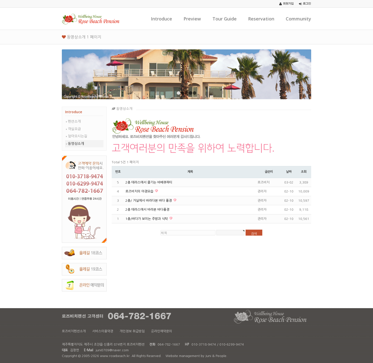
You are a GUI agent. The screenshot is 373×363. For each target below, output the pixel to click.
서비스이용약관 (102, 331)
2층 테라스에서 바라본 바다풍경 (147, 209)
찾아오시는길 (77, 136)
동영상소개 (76, 143)
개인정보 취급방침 (132, 331)
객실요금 (74, 129)
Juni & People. (216, 356)
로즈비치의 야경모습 (139, 191)
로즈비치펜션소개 (74, 331)
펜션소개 (74, 121)
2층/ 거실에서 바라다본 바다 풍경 (149, 200)
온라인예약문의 (161, 331)
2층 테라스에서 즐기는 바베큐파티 (148, 182)
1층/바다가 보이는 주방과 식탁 (147, 218)
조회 (303, 171)
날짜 (288, 171)
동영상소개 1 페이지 (81, 37)
